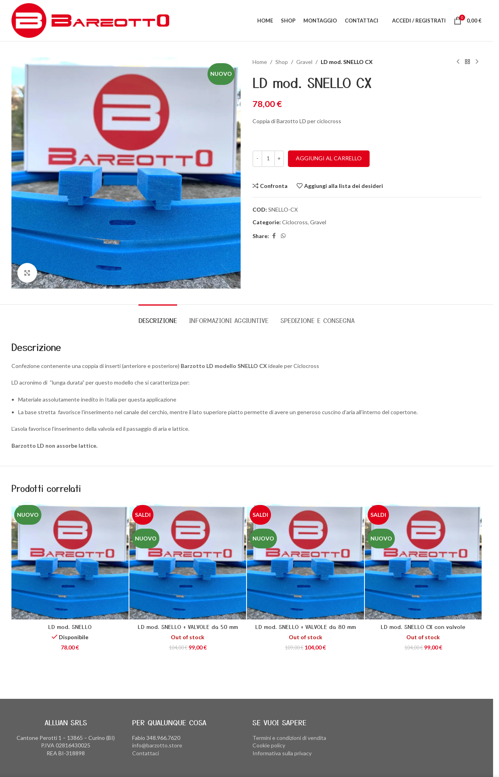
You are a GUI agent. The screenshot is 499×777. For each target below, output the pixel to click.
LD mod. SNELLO (70, 627)
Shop (281, 61)
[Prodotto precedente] (458, 62)
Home (259, 61)
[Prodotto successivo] (477, 62)
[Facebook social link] (273, 236)
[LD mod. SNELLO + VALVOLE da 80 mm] (305, 560)
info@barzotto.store (157, 745)
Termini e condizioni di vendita (289, 737)
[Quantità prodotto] (268, 158)
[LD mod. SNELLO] (70, 560)
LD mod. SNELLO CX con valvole (423, 627)
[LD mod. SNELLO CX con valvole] (423, 560)
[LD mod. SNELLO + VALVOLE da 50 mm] (188, 560)
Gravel (304, 61)
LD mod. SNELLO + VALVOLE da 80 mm (305, 627)
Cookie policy (268, 745)
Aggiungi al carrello (329, 158)
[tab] (157, 316)
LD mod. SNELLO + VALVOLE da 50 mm (188, 627)
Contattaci (145, 753)
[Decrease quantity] (257, 158)
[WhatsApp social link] (283, 236)
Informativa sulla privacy (282, 753)
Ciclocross (295, 222)
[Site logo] (90, 20)
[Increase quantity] (279, 158)
